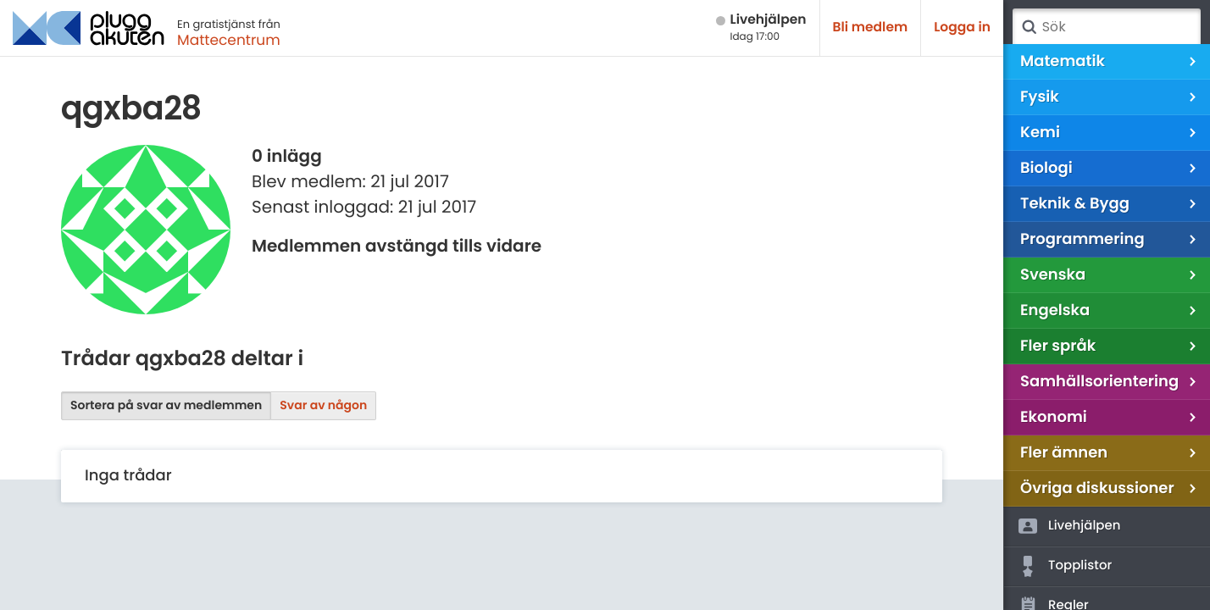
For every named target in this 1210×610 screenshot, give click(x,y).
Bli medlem (870, 27)
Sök (1028, 27)
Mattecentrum (228, 39)
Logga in (962, 27)
